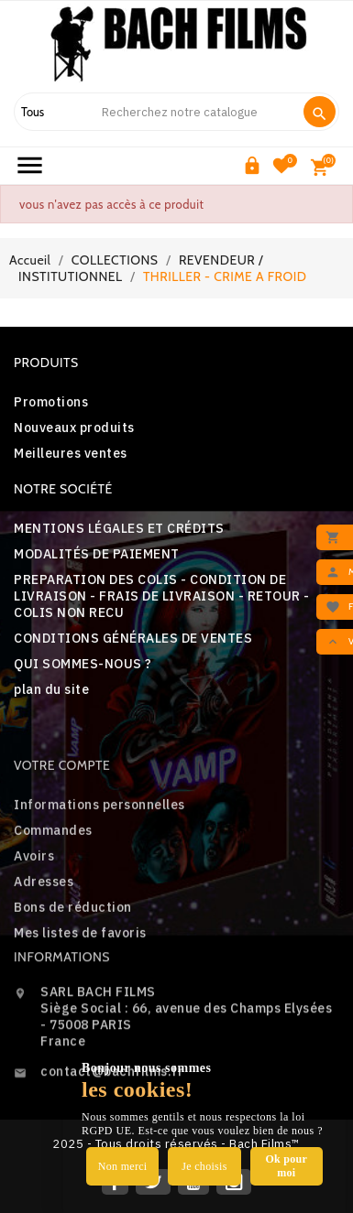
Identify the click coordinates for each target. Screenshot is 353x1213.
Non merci (123, 1166)
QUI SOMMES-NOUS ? (83, 663)
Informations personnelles (99, 863)
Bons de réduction (73, 966)
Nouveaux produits (74, 427)
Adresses (43, 940)
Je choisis (204, 1166)
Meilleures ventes (70, 453)
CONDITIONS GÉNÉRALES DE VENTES (133, 638)
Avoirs (34, 914)
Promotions (51, 402)
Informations (62, 999)
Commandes (53, 889)
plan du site (51, 689)
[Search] (194, 111)
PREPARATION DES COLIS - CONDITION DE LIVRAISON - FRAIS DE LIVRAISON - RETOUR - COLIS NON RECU (162, 596)
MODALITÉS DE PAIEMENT (97, 554)
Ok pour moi (286, 1166)
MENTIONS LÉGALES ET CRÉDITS (119, 528)
